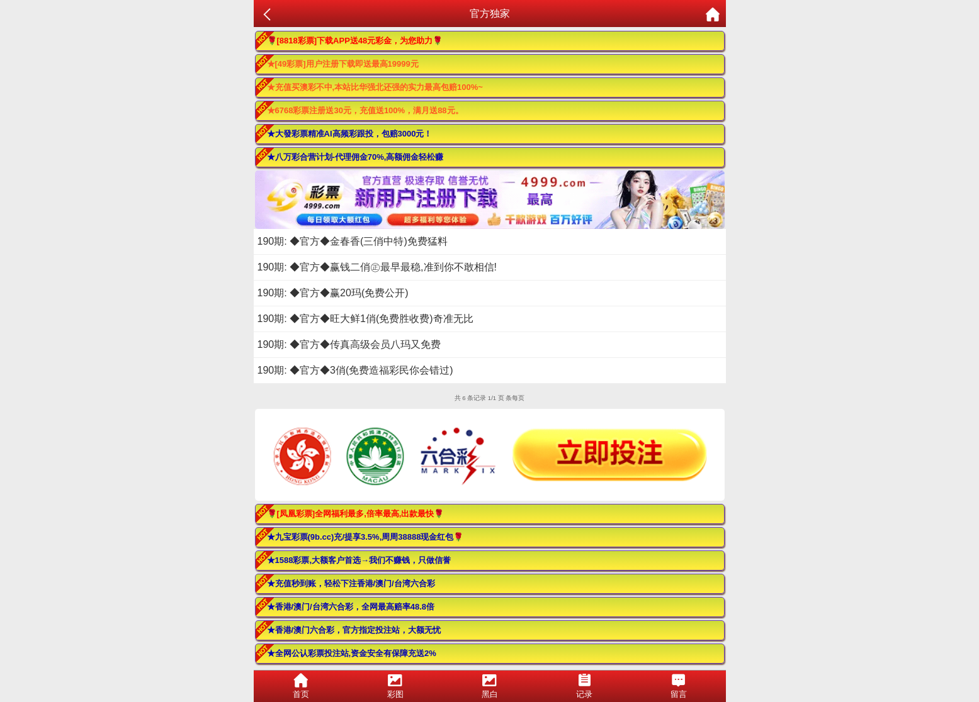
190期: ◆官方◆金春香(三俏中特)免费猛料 (352, 241)
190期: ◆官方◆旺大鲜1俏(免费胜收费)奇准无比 (365, 318)
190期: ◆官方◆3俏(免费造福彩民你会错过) (355, 370)
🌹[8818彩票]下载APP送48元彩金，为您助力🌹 (355, 40)
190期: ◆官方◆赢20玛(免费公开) (333, 292)
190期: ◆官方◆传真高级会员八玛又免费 (349, 344)
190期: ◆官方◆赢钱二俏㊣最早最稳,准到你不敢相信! (377, 267)
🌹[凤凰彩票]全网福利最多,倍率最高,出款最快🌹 (355, 513)
